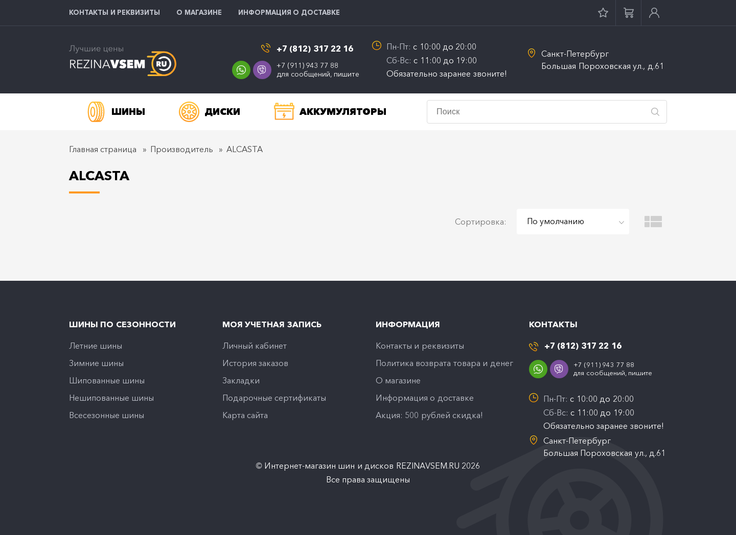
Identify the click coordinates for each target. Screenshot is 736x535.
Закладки (241, 380)
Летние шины (95, 346)
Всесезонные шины (106, 415)
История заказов (255, 363)
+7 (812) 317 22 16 (315, 49)
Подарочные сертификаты (274, 398)
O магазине (199, 12)
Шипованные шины (107, 380)
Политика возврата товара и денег (444, 363)
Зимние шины (96, 363)
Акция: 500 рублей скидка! (429, 415)
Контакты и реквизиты (114, 12)
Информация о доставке (289, 12)
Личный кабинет (254, 346)
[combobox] (573, 221)
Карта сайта (245, 415)
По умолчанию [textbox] (555, 221)
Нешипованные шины (111, 398)
